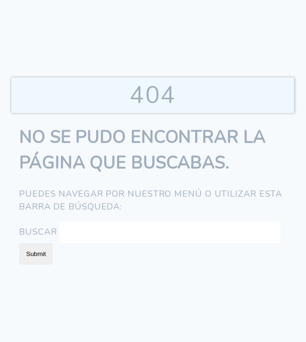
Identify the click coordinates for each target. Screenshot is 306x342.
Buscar (38, 232)
